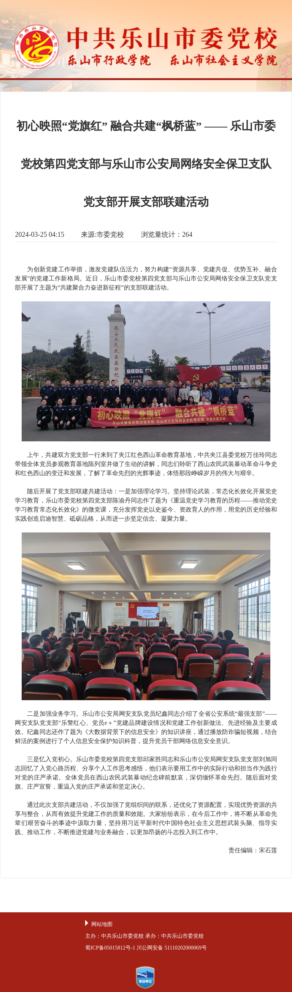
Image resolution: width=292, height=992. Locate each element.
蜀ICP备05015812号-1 (110, 948)
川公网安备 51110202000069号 (171, 948)
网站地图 (102, 924)
